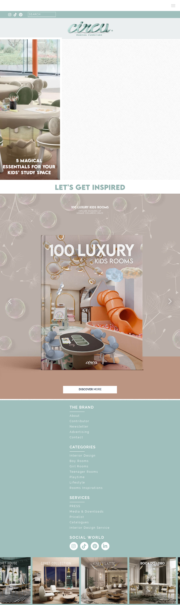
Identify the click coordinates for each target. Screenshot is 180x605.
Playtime (77, 477)
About (75, 415)
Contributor (79, 421)
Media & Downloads (87, 511)
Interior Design (83, 455)
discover (90, 389)
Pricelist (77, 517)
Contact (76, 437)
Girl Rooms (79, 466)
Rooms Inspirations (86, 488)
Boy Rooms (79, 461)
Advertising (79, 432)
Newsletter (79, 426)
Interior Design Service (90, 527)
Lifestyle (77, 482)
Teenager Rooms (84, 471)
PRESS (75, 506)
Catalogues (79, 522)
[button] (10, 301)
